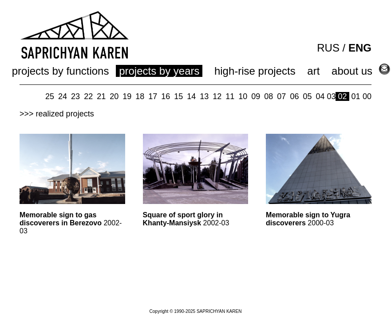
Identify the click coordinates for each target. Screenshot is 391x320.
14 (191, 96)
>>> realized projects (57, 113)
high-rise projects (255, 71)
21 (101, 96)
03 (331, 96)
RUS (328, 48)
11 (229, 96)
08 (268, 96)
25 (49, 96)
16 (165, 96)
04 (320, 96)
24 (62, 96)
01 (356, 96)
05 (307, 96)
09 (255, 96)
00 (367, 96)
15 (178, 96)
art (313, 71)
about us (352, 71)
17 (152, 96)
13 (204, 96)
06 (294, 96)
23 (75, 96)
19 (126, 96)
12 (217, 96)
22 (88, 96)
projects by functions (60, 71)
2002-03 (71, 223)
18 (139, 96)
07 (281, 96)
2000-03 (308, 219)
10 (242, 96)
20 (114, 96)
